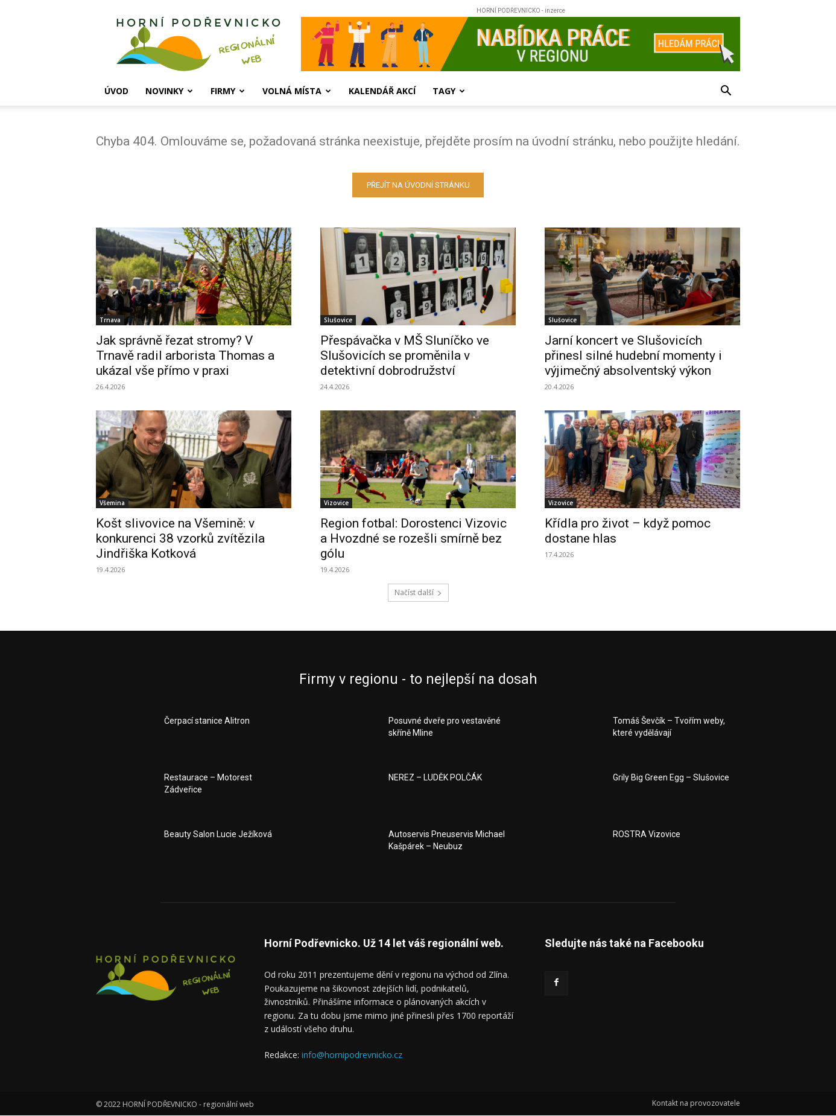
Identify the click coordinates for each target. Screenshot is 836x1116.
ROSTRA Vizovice (646, 834)
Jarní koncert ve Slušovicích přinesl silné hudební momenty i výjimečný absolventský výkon (633, 355)
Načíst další (418, 592)
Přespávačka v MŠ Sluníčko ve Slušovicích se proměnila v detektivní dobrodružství (404, 355)
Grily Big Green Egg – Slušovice (671, 777)
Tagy (448, 91)
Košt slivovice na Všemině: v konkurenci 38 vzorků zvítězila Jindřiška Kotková (180, 538)
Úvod (116, 91)
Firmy (228, 91)
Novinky (169, 91)
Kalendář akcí (382, 91)
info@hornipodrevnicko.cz (352, 1054)
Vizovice (336, 503)
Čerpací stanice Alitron (207, 720)
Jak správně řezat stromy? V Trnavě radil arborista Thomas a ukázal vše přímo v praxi (185, 355)
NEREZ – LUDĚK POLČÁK (435, 777)
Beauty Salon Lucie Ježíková (218, 834)
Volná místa (296, 91)
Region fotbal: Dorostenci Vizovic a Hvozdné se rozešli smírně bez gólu (413, 538)
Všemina (112, 503)
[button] (725, 92)
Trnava (110, 320)
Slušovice (338, 320)
